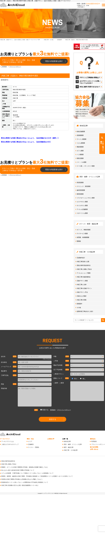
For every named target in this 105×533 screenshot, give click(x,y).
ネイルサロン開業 (82, 205)
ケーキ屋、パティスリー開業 (86, 166)
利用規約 (53, 410)
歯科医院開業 (81, 190)
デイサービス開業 (82, 233)
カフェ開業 (80, 150)
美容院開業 (80, 182)
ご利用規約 (4, 66)
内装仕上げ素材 (81, 296)
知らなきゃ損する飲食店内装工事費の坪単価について (17, 470)
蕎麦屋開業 (80, 147)
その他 (79, 307)
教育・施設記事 (68, 447)
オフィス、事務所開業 (83, 229)
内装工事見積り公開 (83, 261)
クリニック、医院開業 (83, 186)
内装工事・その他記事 (71, 450)
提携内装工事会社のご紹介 (85, 311)
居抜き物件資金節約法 (83, 265)
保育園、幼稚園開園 (83, 237)
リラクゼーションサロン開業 (86, 198)
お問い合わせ (94, 449)
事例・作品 (30, 439)
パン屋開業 (80, 154)
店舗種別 (31, 444)
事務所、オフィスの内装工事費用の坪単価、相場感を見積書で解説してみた (24, 467)
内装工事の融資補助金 (83, 277)
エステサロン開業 (82, 201)
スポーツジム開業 (82, 213)
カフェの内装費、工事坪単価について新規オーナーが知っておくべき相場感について (27, 473)
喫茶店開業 (80, 158)
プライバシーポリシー (15, 66)
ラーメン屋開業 (81, 139)
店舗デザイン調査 (82, 280)
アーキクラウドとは (7, 441)
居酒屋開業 (80, 135)
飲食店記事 (67, 441)
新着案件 (4, 80)
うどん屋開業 (81, 143)
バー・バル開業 (81, 162)
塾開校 (79, 241)
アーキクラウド (5, 439)
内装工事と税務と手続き (84, 269)
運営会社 (92, 439)
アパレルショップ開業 (83, 273)
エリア (30, 441)
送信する (52, 419)
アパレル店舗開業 (82, 209)
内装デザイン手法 (82, 292)
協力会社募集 (94, 447)
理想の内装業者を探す (54, 61)
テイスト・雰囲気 (33, 447)
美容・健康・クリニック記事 (73, 444)
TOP (20, 39)
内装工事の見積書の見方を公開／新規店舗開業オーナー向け (19, 485)
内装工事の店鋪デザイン (84, 288)
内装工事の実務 (81, 300)
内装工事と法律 (81, 284)
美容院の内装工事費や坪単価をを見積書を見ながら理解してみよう (21, 479)
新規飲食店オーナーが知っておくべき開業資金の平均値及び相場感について (24, 482)
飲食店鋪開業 (81, 131)
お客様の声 (50, 439)
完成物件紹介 (81, 257)
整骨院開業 (80, 194)
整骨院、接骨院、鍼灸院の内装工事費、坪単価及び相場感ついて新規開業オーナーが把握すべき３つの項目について (37, 476)
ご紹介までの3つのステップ (10, 444)
